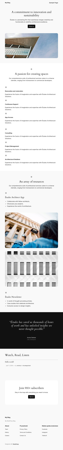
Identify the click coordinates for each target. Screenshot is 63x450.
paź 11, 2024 (9, 365)
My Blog (7, 2)
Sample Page (53, 3)
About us (31, 26)
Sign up (31, 396)
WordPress (16, 444)
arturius (19, 365)
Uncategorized (27, 365)
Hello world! (9, 362)
